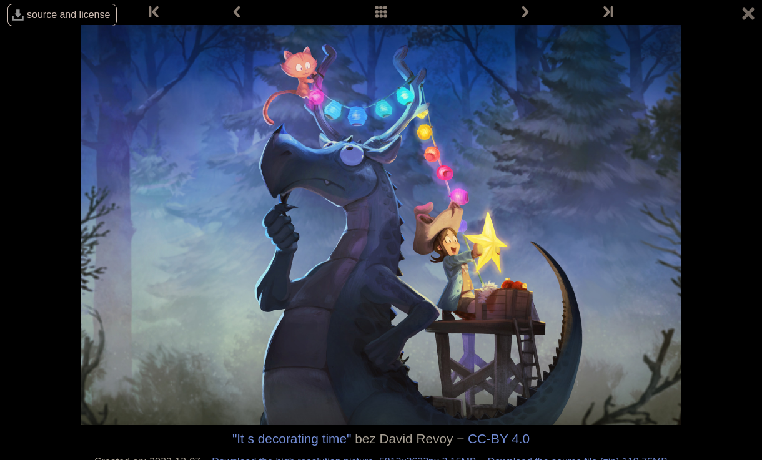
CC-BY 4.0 (499, 438)
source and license (68, 14)
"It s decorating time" (291, 438)
